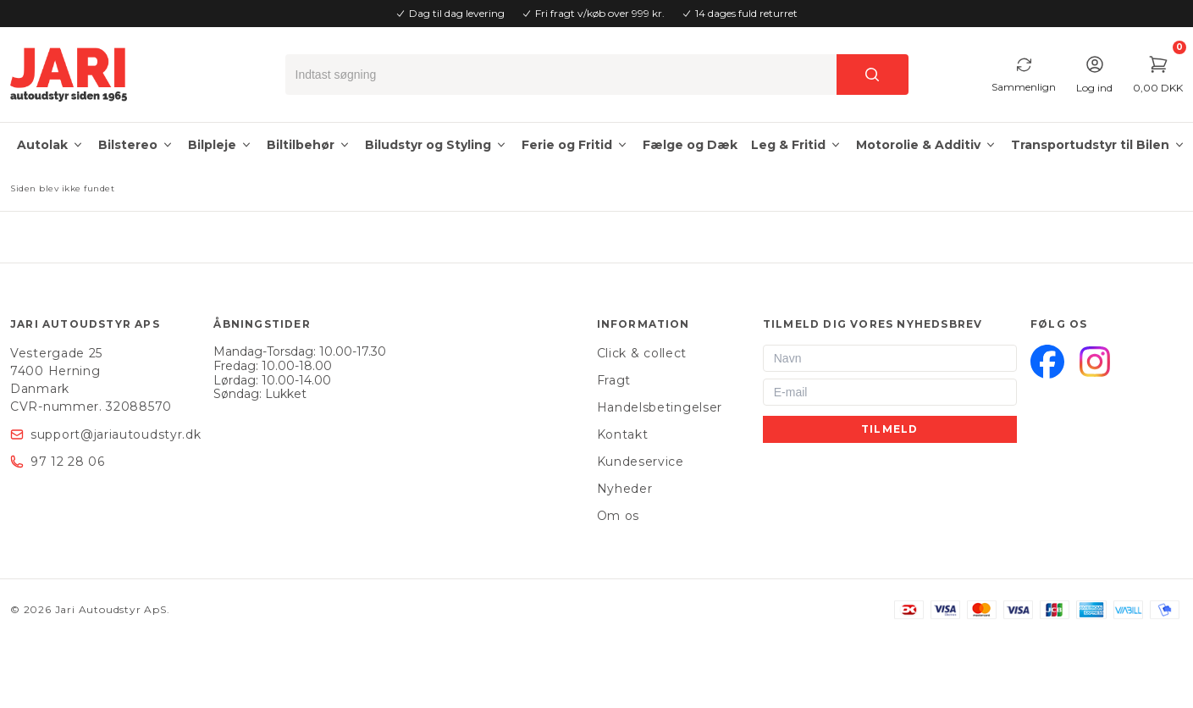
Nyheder (625, 488)
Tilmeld (889, 429)
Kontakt (623, 434)
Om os (618, 515)
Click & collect (642, 353)
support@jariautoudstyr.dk (116, 434)
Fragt (614, 380)
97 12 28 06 (67, 461)
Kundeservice (640, 461)
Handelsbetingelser (660, 407)
